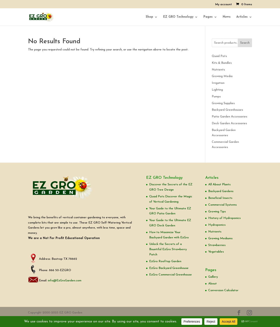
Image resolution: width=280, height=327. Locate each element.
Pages (208, 17)
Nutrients (218, 69)
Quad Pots (219, 56)
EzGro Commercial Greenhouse (170, 274)
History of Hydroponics (224, 218)
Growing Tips (217, 211)
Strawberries (217, 245)
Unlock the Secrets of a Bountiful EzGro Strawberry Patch (168, 249)
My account (223, 4)
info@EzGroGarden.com (64, 280)
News (227, 17)
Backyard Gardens (220, 191)
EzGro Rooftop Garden (165, 261)
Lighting (217, 89)
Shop (149, 17)
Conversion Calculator (223, 290)
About (212, 283)
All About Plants (219, 184)
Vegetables (216, 251)
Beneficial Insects (220, 198)
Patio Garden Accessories (229, 116)
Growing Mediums (220, 238)
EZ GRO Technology (178, 17)
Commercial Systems (222, 205)
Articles (242, 17)
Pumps (216, 96)
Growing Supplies (223, 103)
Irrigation (218, 83)
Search (245, 43)
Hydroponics (217, 225)
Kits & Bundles (222, 63)
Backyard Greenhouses (227, 110)
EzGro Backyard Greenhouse (169, 268)
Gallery (213, 277)
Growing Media (222, 76)
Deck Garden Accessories (229, 123)
